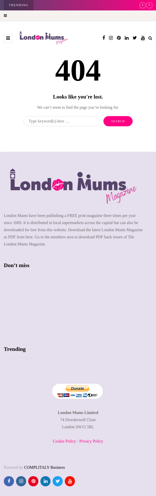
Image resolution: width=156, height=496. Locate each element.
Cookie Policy (64, 441)
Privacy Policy (91, 441)
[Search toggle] (150, 38)
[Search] (61, 121)
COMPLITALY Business (44, 467)
